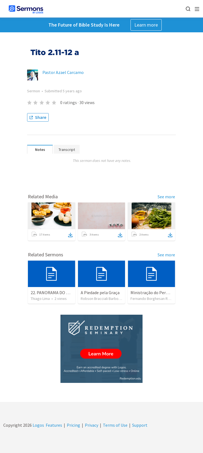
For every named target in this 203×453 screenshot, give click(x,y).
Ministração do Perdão (151, 292)
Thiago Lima (40, 298)
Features (54, 425)
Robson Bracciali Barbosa (101, 298)
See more (166, 196)
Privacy (91, 425)
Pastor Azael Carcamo (63, 72)
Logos (38, 425)
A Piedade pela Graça (100, 292)
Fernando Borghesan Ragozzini (155, 298)
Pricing (73, 425)
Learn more (146, 25)
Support (139, 425)
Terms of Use (115, 425)
